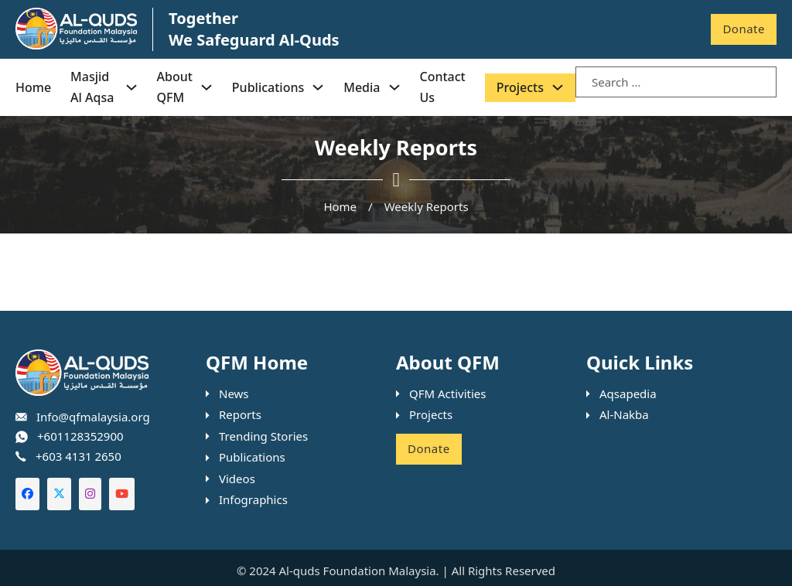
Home (33, 87)
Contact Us (443, 87)
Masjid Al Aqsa (92, 87)
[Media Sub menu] (394, 87)
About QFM (175, 87)
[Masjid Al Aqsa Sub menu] (131, 87)
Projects (520, 87)
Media (361, 87)
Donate (743, 28)
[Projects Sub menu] (557, 87)
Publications (268, 87)
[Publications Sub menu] (318, 87)
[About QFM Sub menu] (206, 87)
